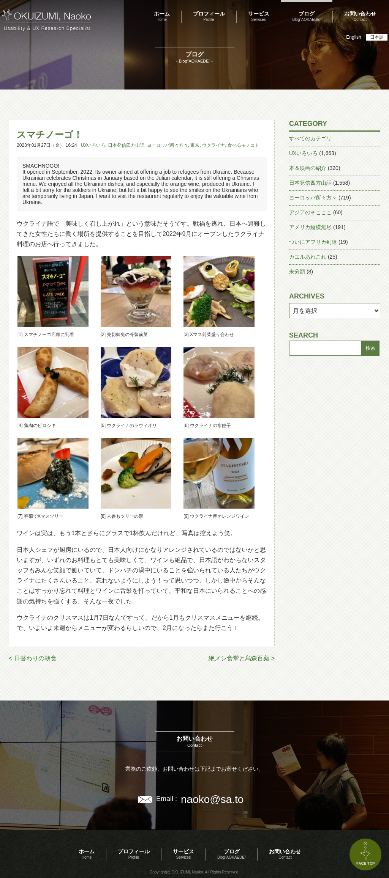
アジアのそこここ (310, 212)
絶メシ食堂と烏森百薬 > (242, 658)
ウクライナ (213, 145)
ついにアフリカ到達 (313, 242)
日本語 (377, 37)
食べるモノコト (243, 145)
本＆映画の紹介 (307, 168)
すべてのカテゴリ (310, 138)
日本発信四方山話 (126, 145)
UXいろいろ (93, 145)
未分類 (297, 272)
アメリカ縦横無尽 (310, 227)
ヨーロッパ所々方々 (167, 145)
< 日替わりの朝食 (33, 658)
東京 (194, 145)
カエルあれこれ (307, 257)
